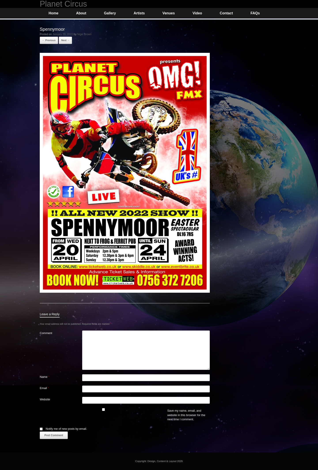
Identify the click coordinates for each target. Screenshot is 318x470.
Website (45, 399)
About (81, 13)
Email (44, 388)
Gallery (110, 13)
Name (44, 376)
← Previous (49, 40)
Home (53, 13)
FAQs (255, 13)
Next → (65, 40)
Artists (139, 13)
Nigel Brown (84, 34)
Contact (226, 13)
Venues (169, 13)
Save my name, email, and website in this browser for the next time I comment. (186, 415)
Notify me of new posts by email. (66, 428)
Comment (46, 333)
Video (197, 13)
